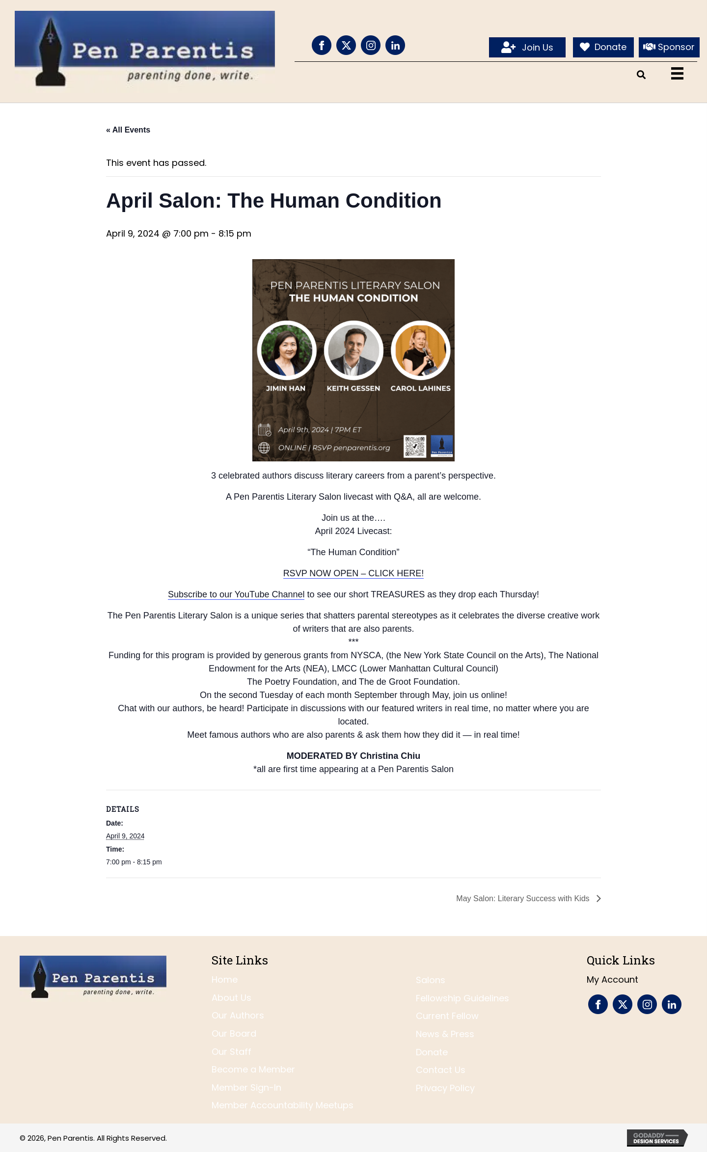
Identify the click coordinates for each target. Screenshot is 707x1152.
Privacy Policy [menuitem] (445, 1088)
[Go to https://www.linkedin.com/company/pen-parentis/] (395, 45)
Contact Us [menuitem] (440, 1070)
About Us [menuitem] (231, 997)
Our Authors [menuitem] (238, 1015)
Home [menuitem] (225, 979)
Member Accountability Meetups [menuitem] (283, 1105)
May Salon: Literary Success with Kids (524, 898)
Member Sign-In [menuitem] (246, 1087)
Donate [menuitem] (432, 1052)
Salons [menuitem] (430, 980)
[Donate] (603, 47)
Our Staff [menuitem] (231, 1051)
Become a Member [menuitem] (253, 1069)
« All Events (128, 130)
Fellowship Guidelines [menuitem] (462, 998)
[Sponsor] (669, 47)
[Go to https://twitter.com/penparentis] (346, 45)
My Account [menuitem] (612, 979)
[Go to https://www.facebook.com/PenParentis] (321, 45)
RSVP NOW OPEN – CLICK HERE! (353, 573)
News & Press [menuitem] (445, 1034)
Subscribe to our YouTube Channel (236, 594)
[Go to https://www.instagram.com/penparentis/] (371, 45)
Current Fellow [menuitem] (447, 1016)
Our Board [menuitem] (234, 1033)
